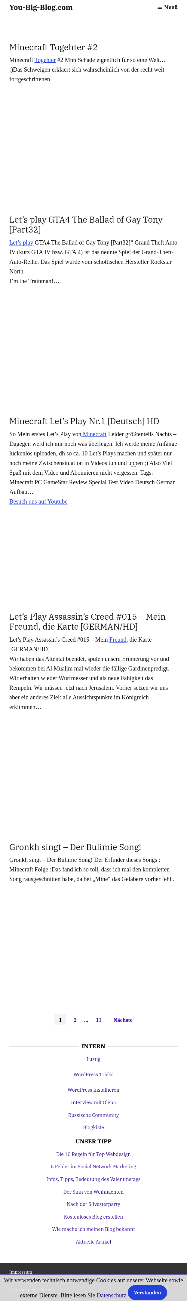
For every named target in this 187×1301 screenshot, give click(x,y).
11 (99, 1020)
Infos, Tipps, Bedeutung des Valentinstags (93, 1179)
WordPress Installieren (93, 1090)
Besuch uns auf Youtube (38, 501)
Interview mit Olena (93, 1102)
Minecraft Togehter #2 (53, 47)
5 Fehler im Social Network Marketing (93, 1167)
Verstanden (147, 1293)
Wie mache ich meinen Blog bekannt (93, 1229)
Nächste (123, 1020)
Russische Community (93, 1115)
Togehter (45, 60)
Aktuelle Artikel (93, 1242)
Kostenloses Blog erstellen (93, 1217)
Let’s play (21, 242)
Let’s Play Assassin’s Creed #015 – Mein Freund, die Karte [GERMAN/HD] (87, 621)
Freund (118, 639)
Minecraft (94, 434)
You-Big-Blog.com (41, 7)
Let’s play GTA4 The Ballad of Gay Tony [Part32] (86, 224)
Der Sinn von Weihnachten (93, 1192)
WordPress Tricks (93, 1074)
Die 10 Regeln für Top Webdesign (93, 1154)
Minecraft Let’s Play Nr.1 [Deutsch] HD (84, 421)
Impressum (20, 1272)
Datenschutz (112, 1295)
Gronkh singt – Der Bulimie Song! (75, 846)
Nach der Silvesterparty (93, 1204)
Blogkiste (93, 1127)
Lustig (93, 1059)
